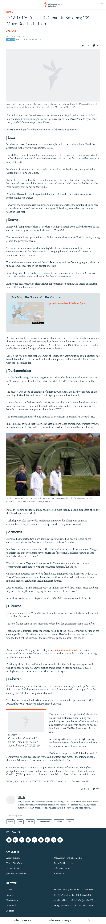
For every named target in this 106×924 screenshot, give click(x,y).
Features (10, 895)
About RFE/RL (13, 858)
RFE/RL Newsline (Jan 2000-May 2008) (73, 895)
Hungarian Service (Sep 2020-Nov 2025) (73, 906)
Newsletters (12, 900)
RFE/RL (12, 31)
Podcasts (10, 911)
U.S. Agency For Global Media (68, 858)
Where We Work (14, 863)
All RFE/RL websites (23, 920)
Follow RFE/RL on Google (59, 920)
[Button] (85, 45)
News (9, 12)
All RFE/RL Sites (62, 869)
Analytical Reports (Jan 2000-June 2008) (73, 900)
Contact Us (59, 874)
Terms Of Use (12, 869)
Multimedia (12, 906)
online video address (65, 650)
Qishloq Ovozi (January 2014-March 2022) (74, 890)
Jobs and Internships (16, 874)
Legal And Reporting (64, 863)
